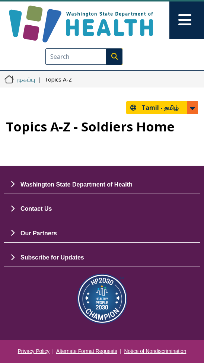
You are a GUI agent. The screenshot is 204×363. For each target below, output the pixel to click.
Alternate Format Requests (86, 351)
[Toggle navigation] (186, 20)
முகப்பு (26, 79)
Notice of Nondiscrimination (155, 351)
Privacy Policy (34, 351)
